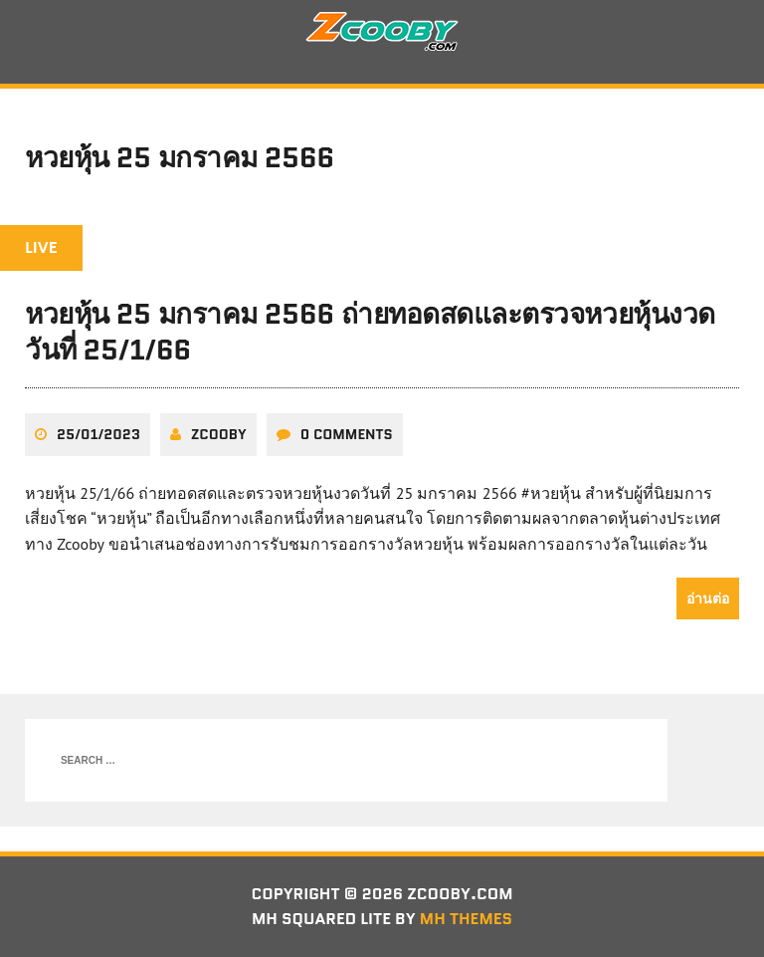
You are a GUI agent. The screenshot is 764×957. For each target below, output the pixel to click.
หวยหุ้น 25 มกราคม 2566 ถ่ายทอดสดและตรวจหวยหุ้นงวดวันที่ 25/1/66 (370, 331)
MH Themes (466, 918)
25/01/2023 (98, 434)
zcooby (219, 434)
